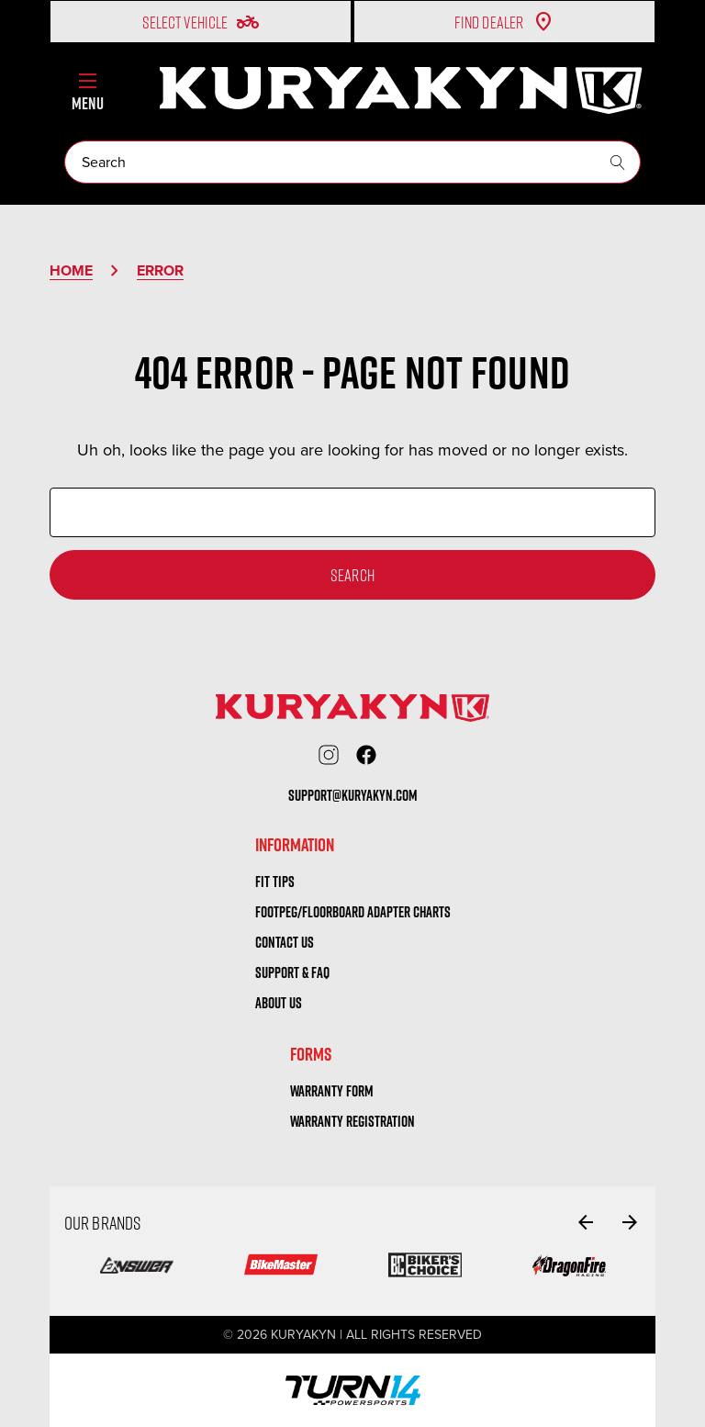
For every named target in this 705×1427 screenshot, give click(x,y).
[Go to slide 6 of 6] (586, 1222)
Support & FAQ (292, 972)
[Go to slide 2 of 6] (630, 1222)
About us (278, 1003)
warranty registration (352, 1121)
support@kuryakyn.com (353, 795)
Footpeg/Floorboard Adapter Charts (353, 912)
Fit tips (275, 881)
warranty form (332, 1091)
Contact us (284, 942)
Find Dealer (504, 22)
